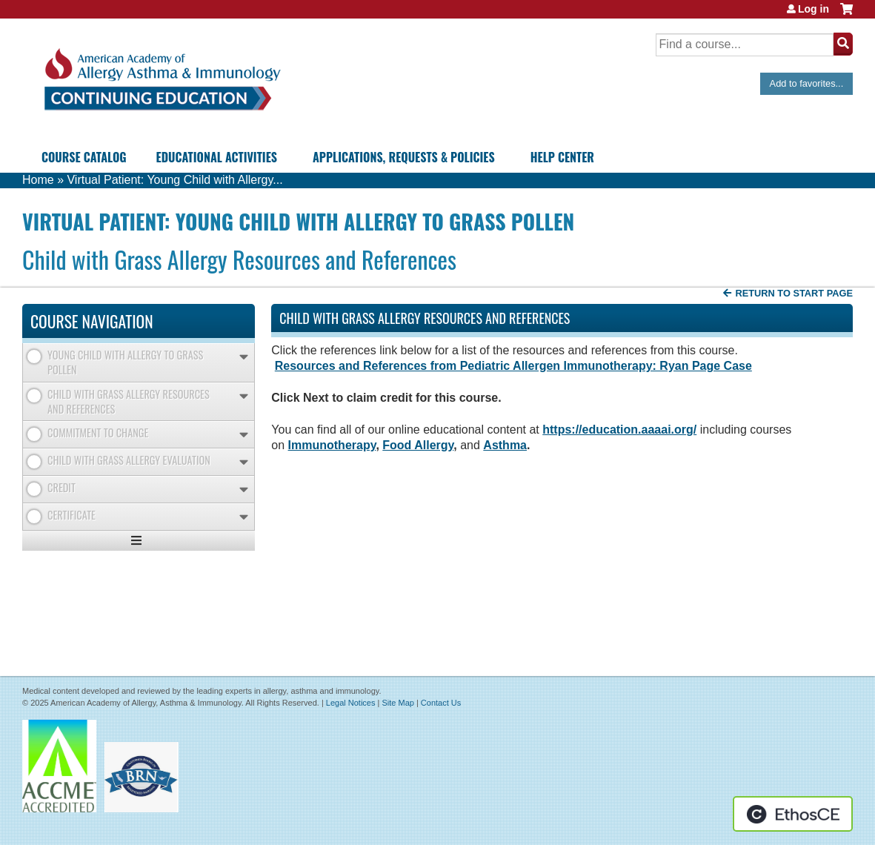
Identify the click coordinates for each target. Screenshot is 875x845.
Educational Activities (216, 157)
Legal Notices (351, 702)
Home (38, 179)
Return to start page (794, 293)
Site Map (397, 702)
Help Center (562, 157)
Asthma (505, 445)
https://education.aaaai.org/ (619, 429)
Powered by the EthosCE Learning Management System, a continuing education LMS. (793, 814)
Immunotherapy (332, 445)
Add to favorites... (807, 83)
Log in (813, 9)
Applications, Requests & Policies (404, 157)
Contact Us (441, 702)
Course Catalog (84, 157)
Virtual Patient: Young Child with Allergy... (174, 179)
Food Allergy (417, 445)
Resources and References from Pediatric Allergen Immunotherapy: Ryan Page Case (513, 365)
